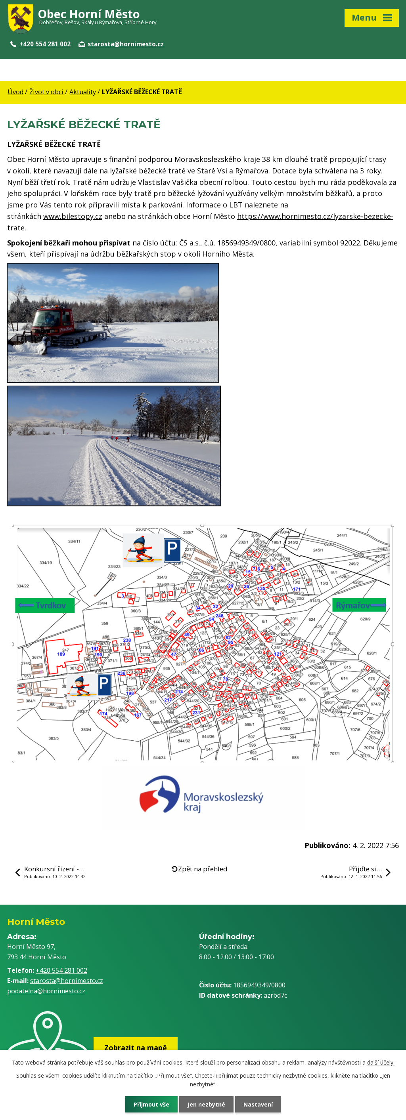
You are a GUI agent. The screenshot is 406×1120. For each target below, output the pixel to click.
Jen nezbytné (206, 1104)
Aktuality (82, 91)
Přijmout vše (151, 1104)
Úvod (15, 91)
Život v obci (46, 91)
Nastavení (258, 1104)
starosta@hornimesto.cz (121, 44)
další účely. (381, 1062)
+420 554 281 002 (40, 44)
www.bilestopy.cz (72, 216)
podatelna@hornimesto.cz (46, 991)
